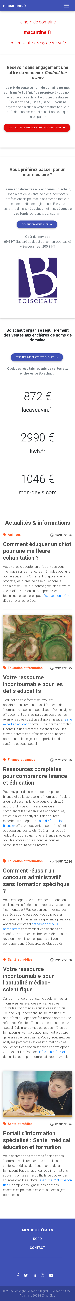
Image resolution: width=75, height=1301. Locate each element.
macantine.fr (37, 32)
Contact (37, 1248)
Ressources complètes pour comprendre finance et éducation (35, 776)
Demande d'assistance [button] (37, 224)
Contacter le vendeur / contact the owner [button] (37, 127)
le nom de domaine (37, 21)
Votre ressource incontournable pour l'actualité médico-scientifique (28, 979)
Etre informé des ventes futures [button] (37, 357)
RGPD (37, 1239)
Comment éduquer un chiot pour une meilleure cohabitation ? (37, 551)
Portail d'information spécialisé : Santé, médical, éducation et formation (37, 1140)
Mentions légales (37, 1230)
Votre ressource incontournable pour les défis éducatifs (33, 684)
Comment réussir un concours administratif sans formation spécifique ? (36, 880)
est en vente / (37, 42)
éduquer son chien (56, 596)
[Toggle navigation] (66, 5)
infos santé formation (54, 1052)
